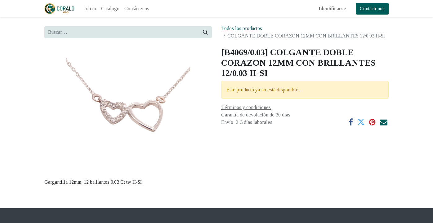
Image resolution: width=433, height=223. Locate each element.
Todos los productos (241, 28)
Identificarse (332, 8)
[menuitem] (90, 8)
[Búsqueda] (205, 32)
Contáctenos (372, 8)
